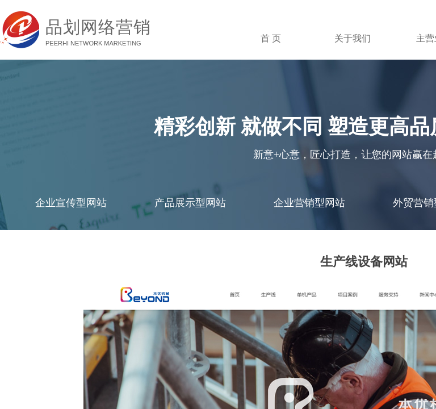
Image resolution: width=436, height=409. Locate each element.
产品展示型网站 (190, 202)
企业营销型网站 (309, 202)
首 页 (271, 38)
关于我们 (352, 38)
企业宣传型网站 (71, 202)
